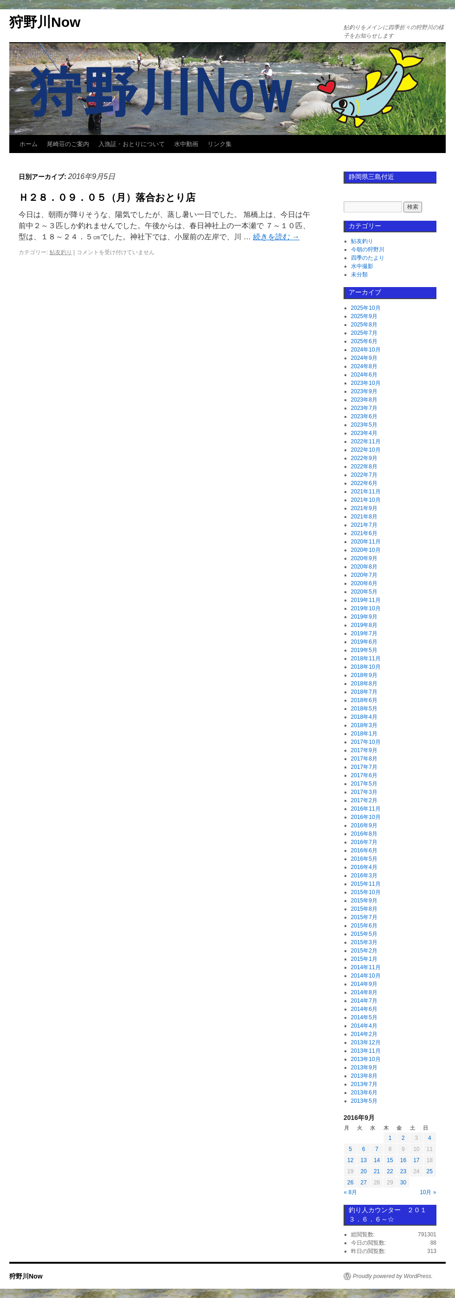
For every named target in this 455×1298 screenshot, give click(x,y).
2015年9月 (364, 900)
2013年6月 (364, 1092)
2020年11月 (366, 541)
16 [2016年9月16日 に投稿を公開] (403, 1160)
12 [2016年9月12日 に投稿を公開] (350, 1160)
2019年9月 (364, 617)
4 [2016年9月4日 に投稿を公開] (429, 1138)
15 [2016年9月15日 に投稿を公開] (390, 1160)
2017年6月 (364, 775)
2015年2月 (364, 950)
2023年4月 (364, 433)
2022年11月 (366, 441)
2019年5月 (364, 650)
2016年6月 (364, 850)
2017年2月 (364, 800)
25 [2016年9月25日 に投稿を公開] (430, 1171)
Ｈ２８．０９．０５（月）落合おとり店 (107, 197)
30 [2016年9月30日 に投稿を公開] (403, 1182)
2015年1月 (364, 959)
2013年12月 (366, 1042)
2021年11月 (366, 491)
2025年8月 (364, 324)
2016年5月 (364, 859)
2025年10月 (366, 308)
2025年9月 (364, 316)
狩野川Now (44, 22)
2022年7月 (364, 475)
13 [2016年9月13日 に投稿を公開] (363, 1160)
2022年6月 (364, 483)
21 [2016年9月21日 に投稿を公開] (377, 1171)
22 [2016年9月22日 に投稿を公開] (390, 1171)
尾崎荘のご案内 (68, 144)
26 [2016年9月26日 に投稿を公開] (350, 1182)
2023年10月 (366, 383)
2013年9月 (364, 1067)
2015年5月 (364, 934)
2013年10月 (366, 1059)
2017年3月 (364, 792)
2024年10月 (366, 349)
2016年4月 (364, 867)
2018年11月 (366, 658)
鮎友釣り (61, 252)
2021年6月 (364, 533)
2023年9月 (364, 391)
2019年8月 (364, 625)
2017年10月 (366, 742)
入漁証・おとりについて (131, 144)
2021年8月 (364, 516)
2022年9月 (364, 458)
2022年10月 (366, 450)
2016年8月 (364, 834)
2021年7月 (364, 525)
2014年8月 (364, 992)
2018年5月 (364, 708)
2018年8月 (364, 683)
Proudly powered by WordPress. (393, 1276)
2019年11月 (366, 600)
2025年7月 (364, 333)
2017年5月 (364, 783)
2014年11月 (366, 967)
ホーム (29, 144)
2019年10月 (366, 608)
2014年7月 (364, 1000)
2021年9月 (364, 508)
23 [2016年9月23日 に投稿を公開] (403, 1171)
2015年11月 (366, 884)
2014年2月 (364, 1034)
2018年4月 (364, 717)
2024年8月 (364, 366)
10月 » (428, 1192)
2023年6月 (364, 416)
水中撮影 (362, 266)
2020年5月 (364, 591)
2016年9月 (364, 825)
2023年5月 (364, 425)
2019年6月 (364, 642)
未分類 (359, 274)
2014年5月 (364, 1017)
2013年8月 (364, 1076)
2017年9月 (364, 750)
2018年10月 (366, 667)
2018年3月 (364, 725)
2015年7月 (364, 917)
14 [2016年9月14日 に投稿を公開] (377, 1160)
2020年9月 (364, 558)
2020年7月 (364, 575)
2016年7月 (364, 842)
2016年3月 (364, 875)
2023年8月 (364, 399)
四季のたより (367, 258)
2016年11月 (366, 809)
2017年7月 (364, 767)
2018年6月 (364, 700)
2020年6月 (364, 583)
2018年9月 (364, 675)
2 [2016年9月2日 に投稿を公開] (403, 1138)
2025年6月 (364, 341)
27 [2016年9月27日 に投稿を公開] (363, 1182)
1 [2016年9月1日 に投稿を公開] (390, 1138)
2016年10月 (366, 817)
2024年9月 (364, 358)
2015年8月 (364, 909)
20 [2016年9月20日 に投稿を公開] (363, 1171)
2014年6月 (364, 1009)
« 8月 (351, 1192)
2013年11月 (366, 1051)
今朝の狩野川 (367, 249)
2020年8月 (364, 566)
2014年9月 (364, 984)
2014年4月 (364, 1026)
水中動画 (186, 144)
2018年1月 (364, 733)
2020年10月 (366, 550)
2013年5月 (364, 1101)
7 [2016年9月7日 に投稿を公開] (376, 1149)
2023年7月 (364, 408)
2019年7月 (364, 633)
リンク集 (220, 144)
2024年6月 (364, 374)
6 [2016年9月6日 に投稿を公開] (363, 1149)
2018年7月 (364, 692)
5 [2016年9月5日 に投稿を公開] (350, 1149)
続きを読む (276, 237)
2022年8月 (364, 466)
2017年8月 (364, 758)
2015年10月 (366, 892)
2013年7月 (364, 1084)
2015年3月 (364, 942)
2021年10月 (366, 500)
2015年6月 (364, 925)
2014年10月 (366, 975)
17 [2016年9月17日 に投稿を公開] (416, 1160)
